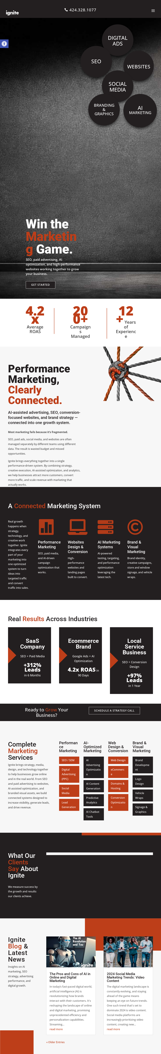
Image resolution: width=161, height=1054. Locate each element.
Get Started (40, 285)
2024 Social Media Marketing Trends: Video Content (125, 977)
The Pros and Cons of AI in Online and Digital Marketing (70, 977)
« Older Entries (55, 1042)
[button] (4, 43)
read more (56, 1029)
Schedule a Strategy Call (114, 710)
